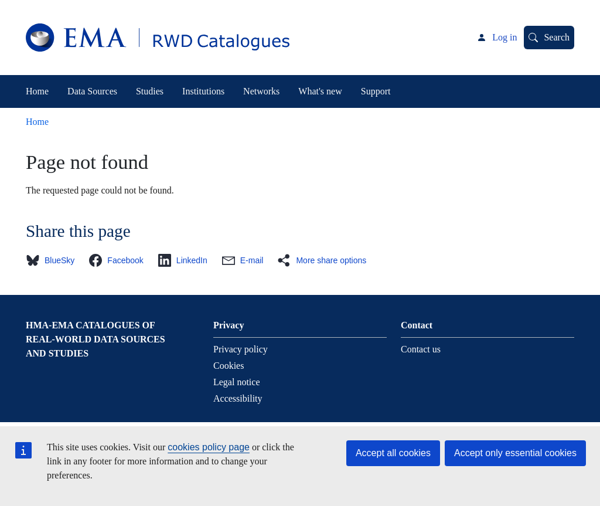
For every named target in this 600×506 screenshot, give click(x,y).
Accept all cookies (393, 453)
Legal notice (236, 382)
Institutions (203, 91)
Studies (149, 91)
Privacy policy (240, 349)
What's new (320, 91)
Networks (261, 91)
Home (37, 91)
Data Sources (92, 91)
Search (557, 37)
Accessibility (237, 398)
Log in (504, 37)
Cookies (228, 366)
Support (376, 91)
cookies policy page (209, 447)
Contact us (421, 349)
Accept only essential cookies (515, 453)
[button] (53, 260)
